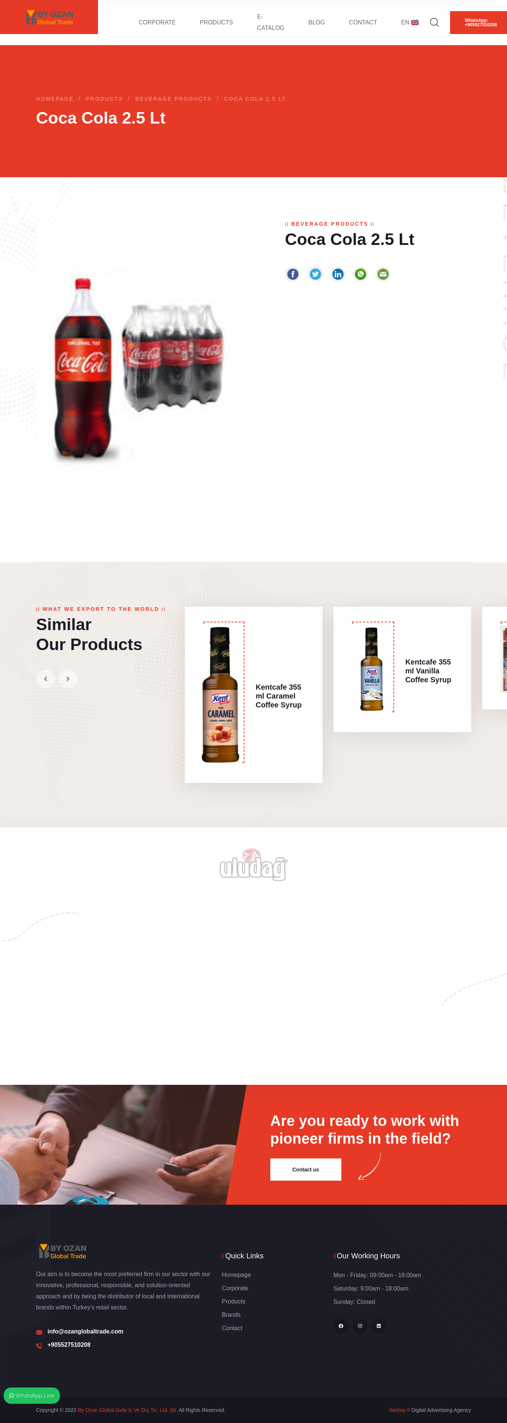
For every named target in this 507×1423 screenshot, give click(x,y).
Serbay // (399, 1410)
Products (216, 22)
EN (410, 22)
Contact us (306, 1170)
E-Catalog (270, 22)
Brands (231, 1315)
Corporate (157, 22)
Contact (363, 22)
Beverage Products (173, 98)
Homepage (55, 98)
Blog (316, 22)
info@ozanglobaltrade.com (86, 1331)
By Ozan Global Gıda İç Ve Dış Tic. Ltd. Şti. (128, 1410)
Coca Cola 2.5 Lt (255, 98)
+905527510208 (69, 1345)
